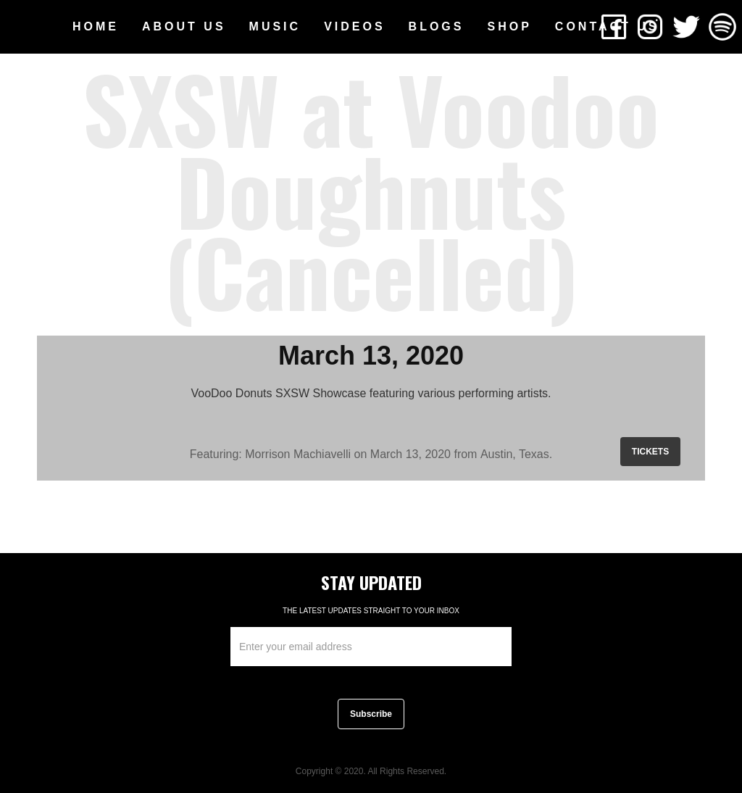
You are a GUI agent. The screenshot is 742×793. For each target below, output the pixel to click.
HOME (95, 26)
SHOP (509, 26)
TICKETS (650, 452)
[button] (184, 26)
